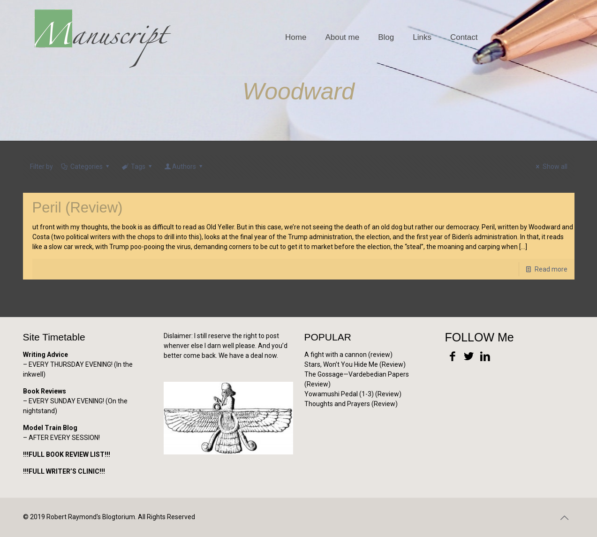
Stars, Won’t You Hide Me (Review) (355, 364)
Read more (551, 269)
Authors (184, 166)
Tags (138, 166)
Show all (550, 166)
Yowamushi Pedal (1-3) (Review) (352, 394)
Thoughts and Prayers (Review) (351, 404)
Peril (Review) (77, 207)
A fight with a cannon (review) (348, 354)
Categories (86, 166)
